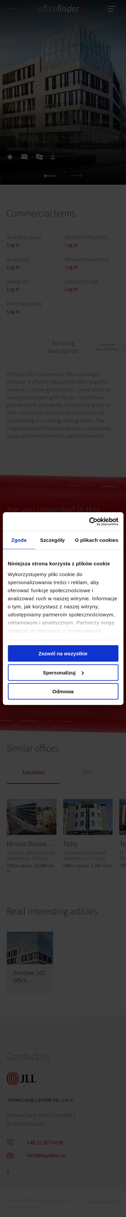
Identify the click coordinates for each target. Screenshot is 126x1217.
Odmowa (63, 691)
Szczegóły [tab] (52, 540)
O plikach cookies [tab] (96, 540)
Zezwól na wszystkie (63, 653)
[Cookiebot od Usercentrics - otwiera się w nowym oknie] (89, 521)
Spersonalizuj (63, 672)
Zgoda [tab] (19, 540)
